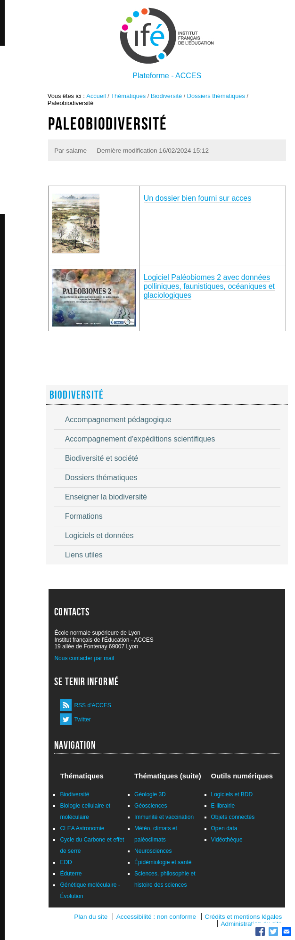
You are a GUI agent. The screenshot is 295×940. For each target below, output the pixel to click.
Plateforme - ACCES (166, 76)
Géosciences (150, 805)
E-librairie (223, 805)
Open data (224, 828)
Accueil (96, 95)
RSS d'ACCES (92, 705)
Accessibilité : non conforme (156, 916)
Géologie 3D (150, 794)
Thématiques (128, 95)
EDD (66, 862)
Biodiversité (166, 95)
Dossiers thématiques (216, 95)
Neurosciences (153, 851)
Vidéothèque (227, 839)
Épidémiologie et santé (162, 862)
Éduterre (71, 873)
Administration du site (251, 923)
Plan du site (90, 916)
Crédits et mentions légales (243, 916)
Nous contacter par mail (84, 658)
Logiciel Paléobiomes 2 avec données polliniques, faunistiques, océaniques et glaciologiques (209, 286)
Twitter (82, 719)
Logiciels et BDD (232, 794)
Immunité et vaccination (164, 817)
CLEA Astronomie (82, 828)
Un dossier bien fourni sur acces (198, 198)
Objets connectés (233, 817)
